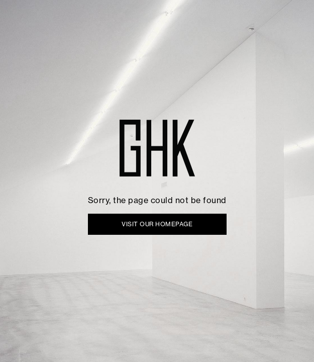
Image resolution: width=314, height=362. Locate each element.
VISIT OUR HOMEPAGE (157, 224)
